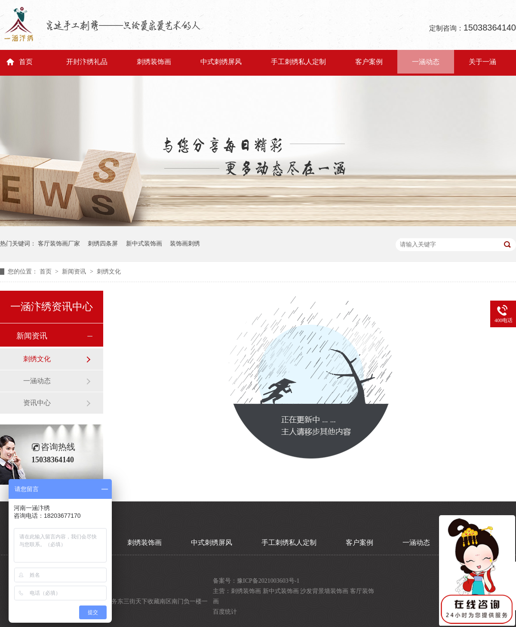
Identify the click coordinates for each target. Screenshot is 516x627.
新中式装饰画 (144, 243)
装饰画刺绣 (185, 243)
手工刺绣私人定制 (298, 61)
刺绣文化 (109, 271)
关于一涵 (482, 61)
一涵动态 (425, 61)
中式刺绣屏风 (221, 61)
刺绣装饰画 (154, 61)
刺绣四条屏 (103, 243)
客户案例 (369, 61)
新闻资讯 (75, 271)
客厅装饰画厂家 (59, 243)
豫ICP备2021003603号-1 (268, 581)
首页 (26, 61)
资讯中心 (37, 402)
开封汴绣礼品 (87, 61)
